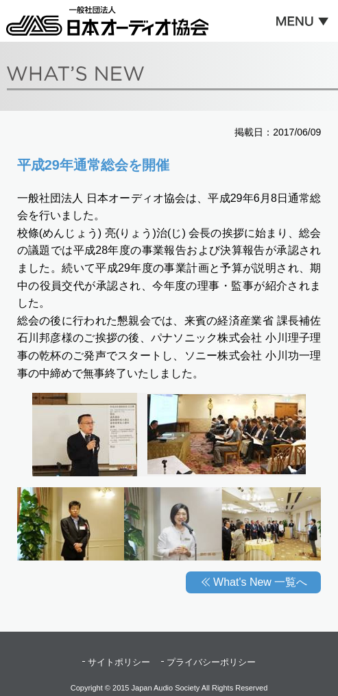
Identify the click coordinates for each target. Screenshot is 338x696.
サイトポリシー (119, 662)
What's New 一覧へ (260, 582)
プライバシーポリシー (211, 662)
